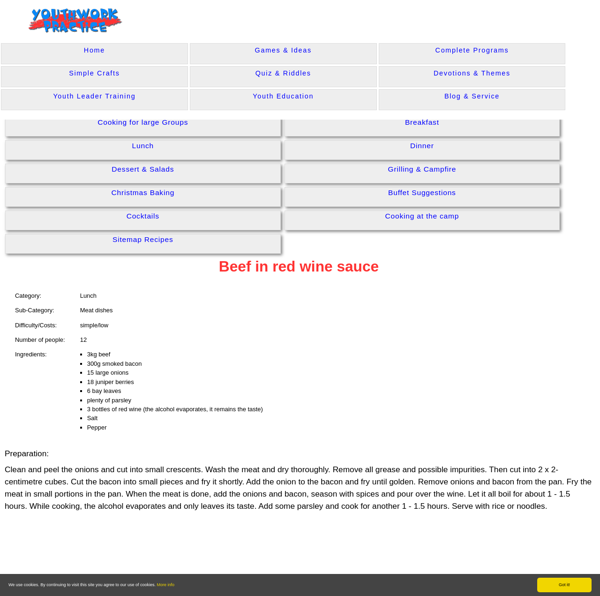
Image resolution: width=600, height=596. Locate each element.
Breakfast (422, 122)
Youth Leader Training (94, 96)
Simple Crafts (94, 73)
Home (94, 50)
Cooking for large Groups (143, 122)
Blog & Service (472, 96)
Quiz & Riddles (283, 73)
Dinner (422, 146)
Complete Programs (472, 50)
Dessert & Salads (143, 169)
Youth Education (283, 96)
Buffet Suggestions (422, 192)
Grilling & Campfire (422, 169)
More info (166, 584)
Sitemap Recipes (142, 239)
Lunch (143, 146)
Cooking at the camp (422, 216)
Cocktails (143, 216)
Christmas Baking (142, 192)
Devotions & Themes (472, 73)
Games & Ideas (283, 50)
